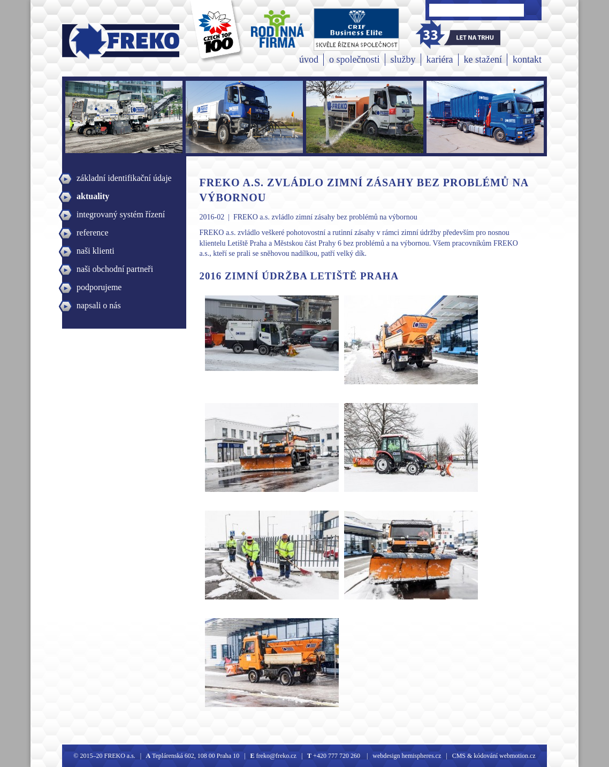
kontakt (527, 59)
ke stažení (483, 59)
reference (93, 232)
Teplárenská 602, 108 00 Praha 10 (195, 756)
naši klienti (96, 250)
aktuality (93, 196)
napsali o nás (99, 305)
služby (403, 59)
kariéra (440, 59)
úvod (308, 59)
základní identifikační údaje (124, 178)
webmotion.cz (517, 756)
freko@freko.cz (275, 756)
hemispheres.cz (420, 756)
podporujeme (99, 287)
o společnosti (354, 59)
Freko (85, 40)
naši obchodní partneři (115, 269)
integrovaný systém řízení (121, 214)
